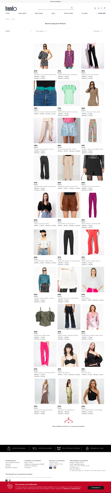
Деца (53, 13)
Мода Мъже (39, 13)
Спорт (8, 13)
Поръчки (8, 464)
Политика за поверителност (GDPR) (34, 464)
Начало (7, 19)
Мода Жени (22, 13)
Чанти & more (68, 13)
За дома (84, 13)
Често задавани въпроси (12, 462)
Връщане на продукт (11, 467)
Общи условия (28, 462)
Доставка (8, 466)
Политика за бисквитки (30, 466)
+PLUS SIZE (101, 13)
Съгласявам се (96, 487)
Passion (13, 19)
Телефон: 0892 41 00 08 (76, 462)
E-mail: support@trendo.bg (77, 464)
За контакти (27, 467)
